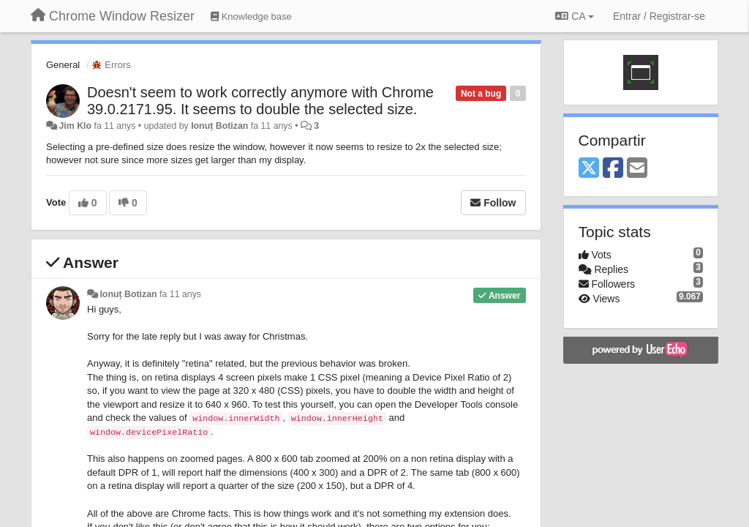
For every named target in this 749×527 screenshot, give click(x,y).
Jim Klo (75, 126)
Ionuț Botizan (219, 126)
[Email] (637, 169)
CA (574, 16)
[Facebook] (613, 169)
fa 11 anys (180, 294)
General (63, 64)
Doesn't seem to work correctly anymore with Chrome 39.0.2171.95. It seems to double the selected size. (260, 100)
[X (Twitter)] (589, 169)
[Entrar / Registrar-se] (659, 16)
